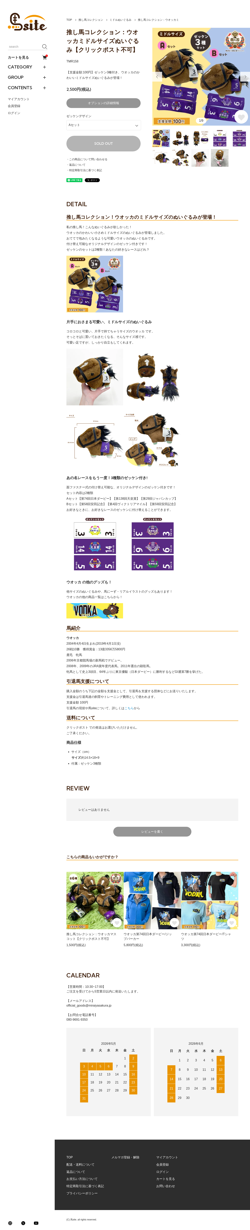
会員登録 (14, 106)
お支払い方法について (82, 1179)
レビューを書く (152, 831)
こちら (129, 708)
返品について (75, 1171)
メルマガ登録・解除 (125, 1157)
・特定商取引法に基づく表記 (84, 170)
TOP (69, 19)
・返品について (76, 164)
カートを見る (27, 57)
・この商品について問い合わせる (86, 159)
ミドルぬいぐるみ (120, 19)
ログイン (14, 113)
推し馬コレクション (91, 19)
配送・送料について (80, 1164)
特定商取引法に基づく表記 (85, 1186)
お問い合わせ (165, 1186)
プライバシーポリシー (82, 1193)
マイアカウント (19, 99)
